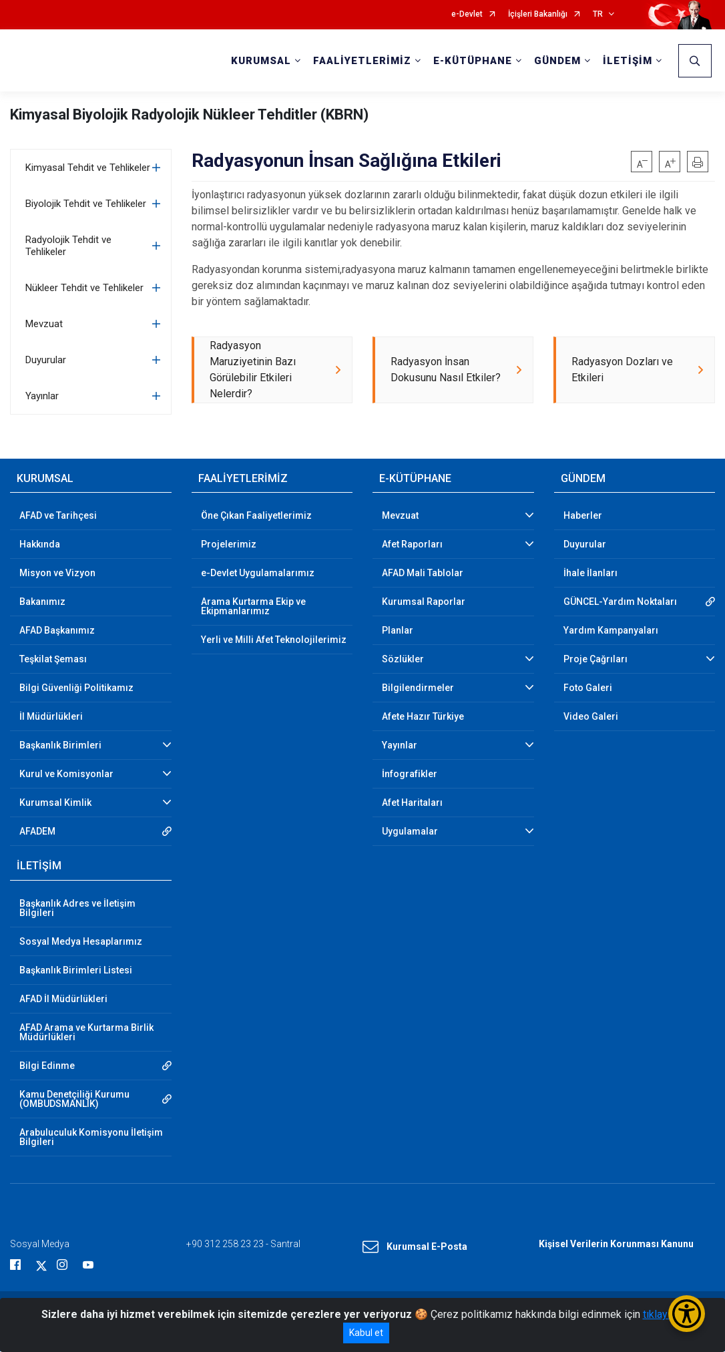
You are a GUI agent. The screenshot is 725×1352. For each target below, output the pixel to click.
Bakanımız (42, 602)
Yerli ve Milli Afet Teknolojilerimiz (273, 640)
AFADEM (37, 832)
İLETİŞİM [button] (627, 61)
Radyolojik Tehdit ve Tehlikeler (68, 246)
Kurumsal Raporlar (423, 602)
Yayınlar (42, 396)
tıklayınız (663, 1314)
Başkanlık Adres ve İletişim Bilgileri (77, 908)
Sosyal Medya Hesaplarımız (80, 941)
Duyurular (45, 360)
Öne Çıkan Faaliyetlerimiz (256, 516)
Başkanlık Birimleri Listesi (75, 970)
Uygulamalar (410, 832)
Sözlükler (403, 659)
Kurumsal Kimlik (55, 803)
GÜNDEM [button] (557, 61)
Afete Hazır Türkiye (423, 717)
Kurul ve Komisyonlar (66, 774)
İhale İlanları (590, 573)
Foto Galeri (587, 688)
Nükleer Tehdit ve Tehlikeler (84, 288)
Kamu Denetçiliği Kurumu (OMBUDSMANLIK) (74, 1099)
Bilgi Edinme (47, 1065)
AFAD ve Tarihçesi (58, 516)
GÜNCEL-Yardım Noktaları (620, 602)
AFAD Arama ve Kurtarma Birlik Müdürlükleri (86, 1032)
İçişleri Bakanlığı (537, 14)
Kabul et (366, 1332)
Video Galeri (590, 717)
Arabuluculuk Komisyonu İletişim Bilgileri (91, 1137)
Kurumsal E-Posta (414, 1247)
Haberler (582, 516)
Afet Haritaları (412, 803)
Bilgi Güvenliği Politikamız (76, 688)
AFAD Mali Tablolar (422, 573)
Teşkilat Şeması (53, 659)
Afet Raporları (412, 544)
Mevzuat (44, 324)
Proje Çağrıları (595, 659)
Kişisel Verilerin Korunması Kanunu (616, 1244)
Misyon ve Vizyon (57, 573)
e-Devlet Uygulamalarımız (257, 573)
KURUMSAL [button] (261, 61)
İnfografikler (409, 774)
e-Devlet (467, 14)
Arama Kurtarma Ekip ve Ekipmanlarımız (253, 607)
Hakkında (39, 544)
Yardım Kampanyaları (610, 631)
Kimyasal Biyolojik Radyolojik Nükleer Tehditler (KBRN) (189, 114)
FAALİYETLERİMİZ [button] (362, 61)
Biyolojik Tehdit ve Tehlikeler (85, 204)
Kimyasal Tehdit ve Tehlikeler (87, 168)
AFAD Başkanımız (57, 631)
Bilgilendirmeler (418, 688)
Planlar (397, 631)
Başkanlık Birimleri (60, 745)
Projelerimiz (228, 544)
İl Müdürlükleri (51, 717)
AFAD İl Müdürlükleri (63, 998)
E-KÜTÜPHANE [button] (472, 61)
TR (598, 14)
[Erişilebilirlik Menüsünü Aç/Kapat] (686, 1313)
